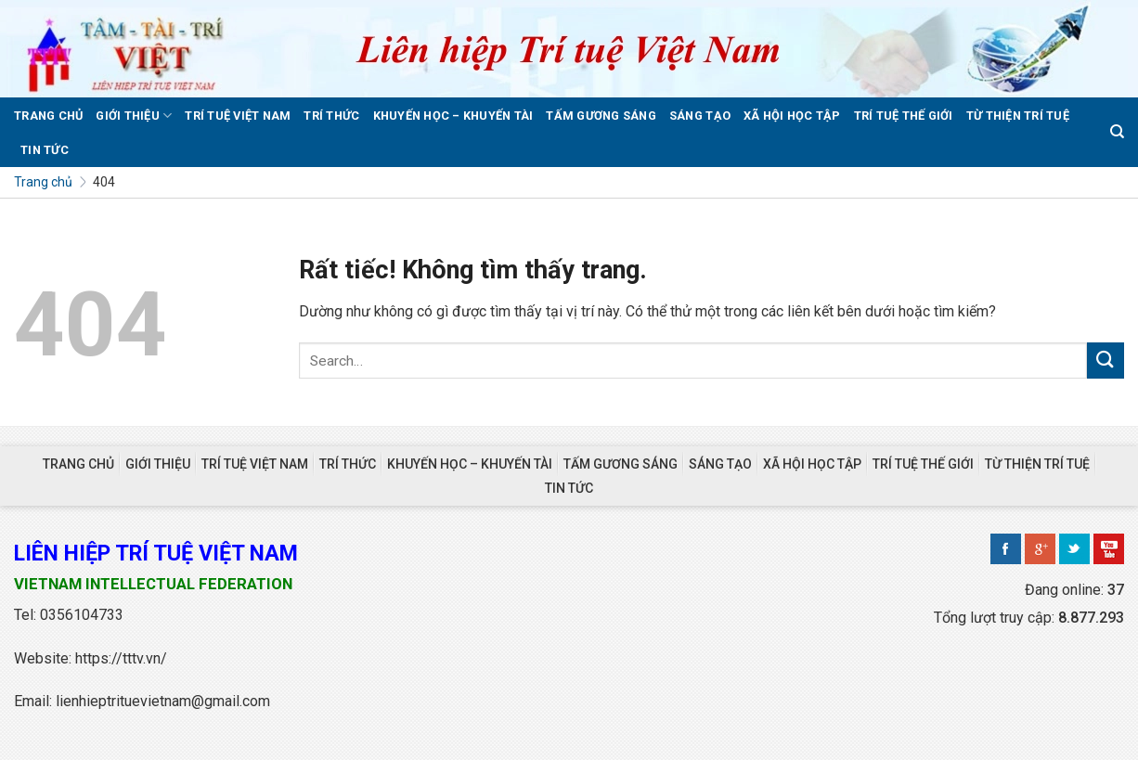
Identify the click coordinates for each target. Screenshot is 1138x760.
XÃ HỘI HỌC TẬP (792, 115)
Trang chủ (43, 181)
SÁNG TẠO (700, 115)
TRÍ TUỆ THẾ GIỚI (903, 115)
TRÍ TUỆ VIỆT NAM (238, 115)
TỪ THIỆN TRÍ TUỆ (1017, 115)
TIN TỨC (44, 150)
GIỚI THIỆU (134, 115)
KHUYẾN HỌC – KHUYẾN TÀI (453, 115)
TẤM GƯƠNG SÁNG (601, 115)
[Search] (1117, 131)
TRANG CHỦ (48, 115)
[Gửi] (1105, 360)
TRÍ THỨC (331, 115)
